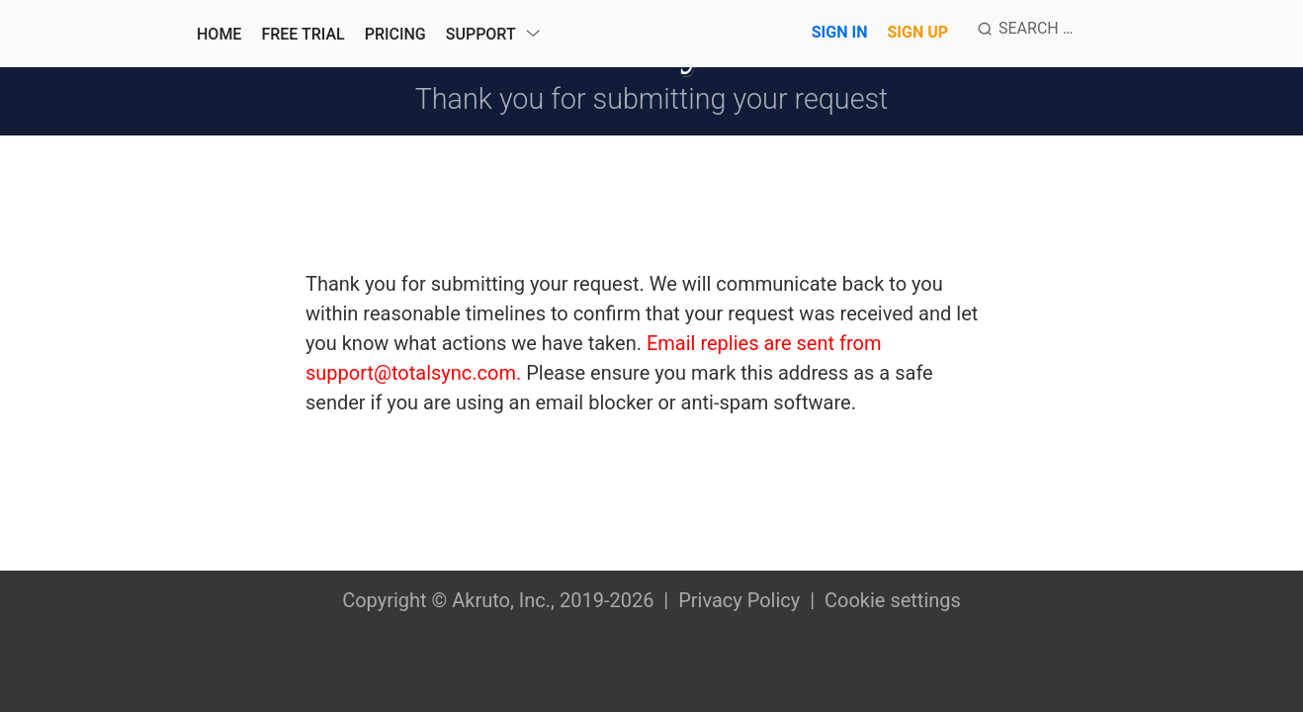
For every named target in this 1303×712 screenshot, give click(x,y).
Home (219, 34)
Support (481, 34)
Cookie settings (893, 600)
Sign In (840, 32)
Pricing (395, 34)
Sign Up (917, 32)
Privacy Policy (739, 600)
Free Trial (302, 34)
